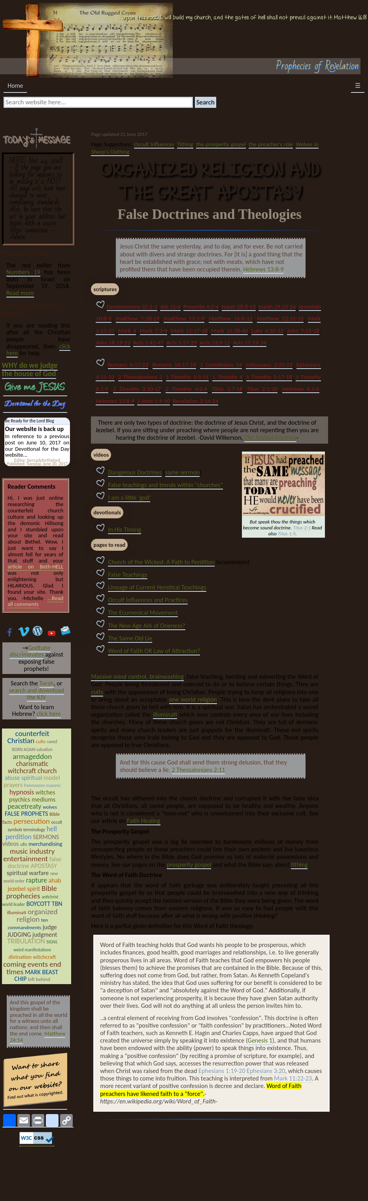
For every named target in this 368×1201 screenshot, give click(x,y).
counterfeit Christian (28, 737)
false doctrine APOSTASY (34, 862)
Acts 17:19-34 (249, 342)
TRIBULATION (26, 941)
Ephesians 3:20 (266, 1071)
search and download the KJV (36, 694)
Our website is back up (34, 429)
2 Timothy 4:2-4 (187, 388)
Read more (20, 293)
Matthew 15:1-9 (184, 318)
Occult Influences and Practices (147, 600)
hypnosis (21, 792)
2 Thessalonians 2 (140, 376)
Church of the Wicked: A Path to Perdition (161, 562)
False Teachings (127, 574)
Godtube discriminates (30, 651)
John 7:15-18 (303, 330)
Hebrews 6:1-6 (300, 388)
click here (49, 713)
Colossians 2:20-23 (269, 364)
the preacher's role (271, 144)
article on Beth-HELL (35, 566)
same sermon (182, 472)
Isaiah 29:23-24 (277, 306)
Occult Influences (154, 144)
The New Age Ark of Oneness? (146, 625)
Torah (47, 683)
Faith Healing (143, 821)
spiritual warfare (28, 873)
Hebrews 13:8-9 (263, 269)
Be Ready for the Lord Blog (29, 421)
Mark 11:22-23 (293, 1079)
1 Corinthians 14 (221, 364)
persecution (31, 821)
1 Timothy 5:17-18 (269, 376)
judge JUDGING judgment (32, 930)
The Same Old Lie (130, 638)
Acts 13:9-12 (215, 342)
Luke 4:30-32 (267, 330)
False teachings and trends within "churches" (165, 485)
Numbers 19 (23, 272)
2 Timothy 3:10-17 (137, 388)
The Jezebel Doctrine (270, 437)
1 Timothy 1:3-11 (187, 376)
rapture (36, 880)
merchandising (45, 843)
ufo (23, 844)
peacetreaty (24, 806)
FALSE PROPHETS (26, 813)
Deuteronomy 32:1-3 (132, 306)
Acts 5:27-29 (181, 342)
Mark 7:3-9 (154, 330)
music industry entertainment (29, 855)
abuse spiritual (23, 777)
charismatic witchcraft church (32, 767)
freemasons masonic (42, 785)
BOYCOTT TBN (44, 903)
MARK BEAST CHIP (36, 975)
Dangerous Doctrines (135, 472)
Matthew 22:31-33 (280, 318)
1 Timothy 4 (227, 376)
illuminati (165, 714)
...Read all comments (35, 601)
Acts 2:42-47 (148, 342)
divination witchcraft (32, 956)
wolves (50, 807)
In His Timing (124, 529)
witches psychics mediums (32, 796)
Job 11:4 (170, 306)
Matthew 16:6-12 (231, 318)
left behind (39, 979)
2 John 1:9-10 (153, 401)
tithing (299, 864)
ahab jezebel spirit (34, 884)
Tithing (185, 144)
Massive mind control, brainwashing (137, 676)
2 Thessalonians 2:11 (198, 770)
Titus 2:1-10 (262, 388)
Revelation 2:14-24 (195, 401)
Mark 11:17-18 (189, 330)
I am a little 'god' (129, 497)
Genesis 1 (260, 1040)
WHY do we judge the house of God (30, 369)
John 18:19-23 (113, 342)
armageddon (32, 756)
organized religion (37, 915)
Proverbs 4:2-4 (201, 306)
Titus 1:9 (286, 534)
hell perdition (31, 833)
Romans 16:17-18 (174, 364)
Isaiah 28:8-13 (239, 306)
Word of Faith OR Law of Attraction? (154, 651)
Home (15, 85)
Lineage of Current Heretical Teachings (157, 587)
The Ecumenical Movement (142, 612)
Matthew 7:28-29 (138, 318)
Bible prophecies (31, 892)
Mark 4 (127, 330)
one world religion (193, 699)
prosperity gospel (189, 864)
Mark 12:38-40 (229, 330)
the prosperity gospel (220, 144)
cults (97, 692)
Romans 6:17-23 (128, 364)
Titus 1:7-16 (227, 388)
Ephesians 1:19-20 (221, 1071)
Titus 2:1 (301, 528)
